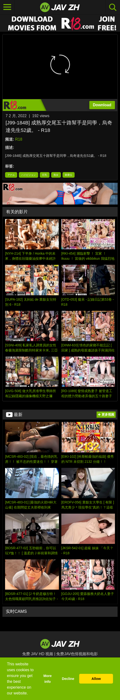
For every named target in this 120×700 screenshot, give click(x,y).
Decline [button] (68, 679)
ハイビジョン (28, 175)
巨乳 (44, 175)
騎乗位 (68, 175)
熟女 (56, 175)
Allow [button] (96, 679)
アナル (11, 175)
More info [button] (47, 679)
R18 (18, 139)
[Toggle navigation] (7, 7)
